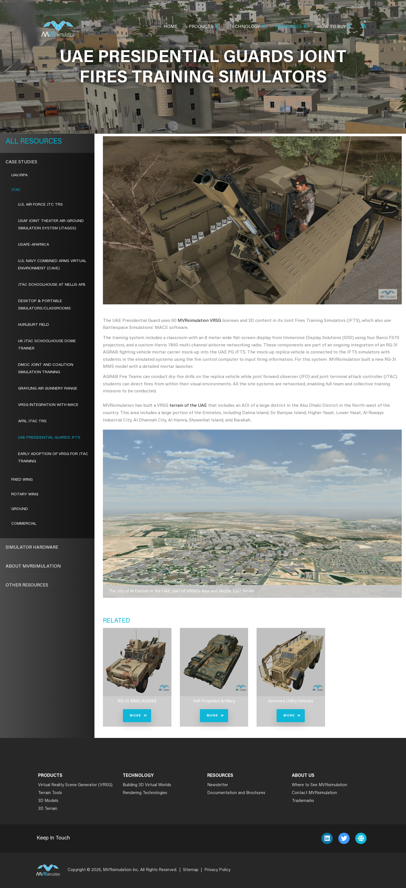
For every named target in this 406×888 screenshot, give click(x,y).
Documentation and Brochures (236, 793)
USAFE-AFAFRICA (33, 245)
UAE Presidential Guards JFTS (49, 438)
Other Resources (27, 585)
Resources (291, 27)
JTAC (16, 190)
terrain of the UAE (188, 405)
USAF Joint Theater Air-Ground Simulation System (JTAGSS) (51, 224)
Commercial (23, 524)
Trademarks (303, 801)
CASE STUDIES (21, 162)
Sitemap (190, 870)
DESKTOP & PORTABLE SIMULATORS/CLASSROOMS (44, 305)
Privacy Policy (217, 870)
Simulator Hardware (32, 547)
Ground (19, 509)
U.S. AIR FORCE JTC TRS (40, 205)
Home (171, 27)
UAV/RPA (19, 175)
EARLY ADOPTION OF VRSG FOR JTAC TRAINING (53, 457)
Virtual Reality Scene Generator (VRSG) (75, 785)
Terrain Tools (50, 793)
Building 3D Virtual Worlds (147, 785)
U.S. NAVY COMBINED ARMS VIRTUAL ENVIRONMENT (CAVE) (52, 265)
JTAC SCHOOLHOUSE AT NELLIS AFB (51, 285)
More (135, 715)
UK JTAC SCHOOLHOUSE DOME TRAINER (47, 345)
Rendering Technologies (145, 793)
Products (203, 27)
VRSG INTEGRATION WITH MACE (48, 405)
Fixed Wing (22, 480)
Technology (246, 27)
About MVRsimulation (33, 566)
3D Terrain (47, 809)
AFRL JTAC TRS (32, 421)
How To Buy (333, 27)
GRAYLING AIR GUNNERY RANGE (47, 389)
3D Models (48, 801)
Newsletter (217, 785)
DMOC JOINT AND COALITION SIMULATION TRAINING (45, 368)
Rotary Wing (24, 494)
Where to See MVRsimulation (319, 785)
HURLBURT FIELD (33, 325)
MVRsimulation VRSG (199, 320)
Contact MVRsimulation (314, 793)
